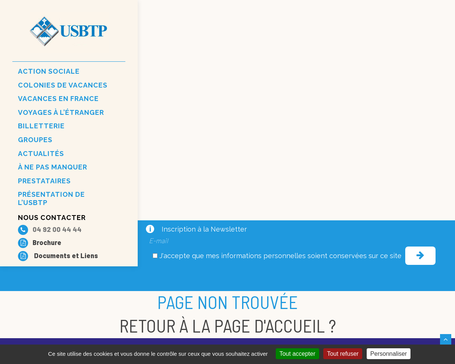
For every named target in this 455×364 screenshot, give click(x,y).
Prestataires (44, 181)
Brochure (39, 242)
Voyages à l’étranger (61, 112)
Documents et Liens (58, 255)
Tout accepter (297, 354)
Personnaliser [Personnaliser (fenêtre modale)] (388, 354)
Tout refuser (342, 354)
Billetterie (41, 126)
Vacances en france (58, 99)
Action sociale (49, 71)
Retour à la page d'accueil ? (227, 325)
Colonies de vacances (62, 85)
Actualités (41, 153)
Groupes (35, 140)
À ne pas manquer (52, 167)
